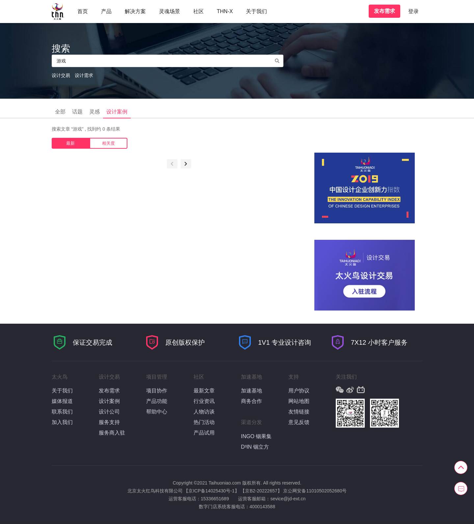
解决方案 (135, 11)
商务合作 (251, 401)
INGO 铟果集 (256, 436)
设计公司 (109, 411)
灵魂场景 (169, 11)
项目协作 (156, 390)
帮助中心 (156, 411)
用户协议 (298, 390)
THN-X (225, 11)
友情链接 (298, 411)
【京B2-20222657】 (261, 490)
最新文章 (204, 390)
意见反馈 (298, 422)
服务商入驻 (112, 433)
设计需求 (84, 75)
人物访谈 (204, 411)
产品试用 (204, 433)
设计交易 (61, 75)
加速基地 (251, 390)
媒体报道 (62, 401)
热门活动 (204, 422)
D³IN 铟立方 (255, 447)
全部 (60, 111)
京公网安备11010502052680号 (315, 490)
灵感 (94, 111)
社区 (198, 11)
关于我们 (256, 11)
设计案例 (116, 111)
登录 (413, 11)
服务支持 (109, 422)
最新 (70, 143)
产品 (106, 11)
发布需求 (384, 11)
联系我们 (62, 411)
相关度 (108, 143)
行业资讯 (204, 401)
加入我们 (62, 422)
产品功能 (156, 401)
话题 (77, 111)
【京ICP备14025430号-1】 (211, 490)
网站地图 (298, 401)
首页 (82, 11)
